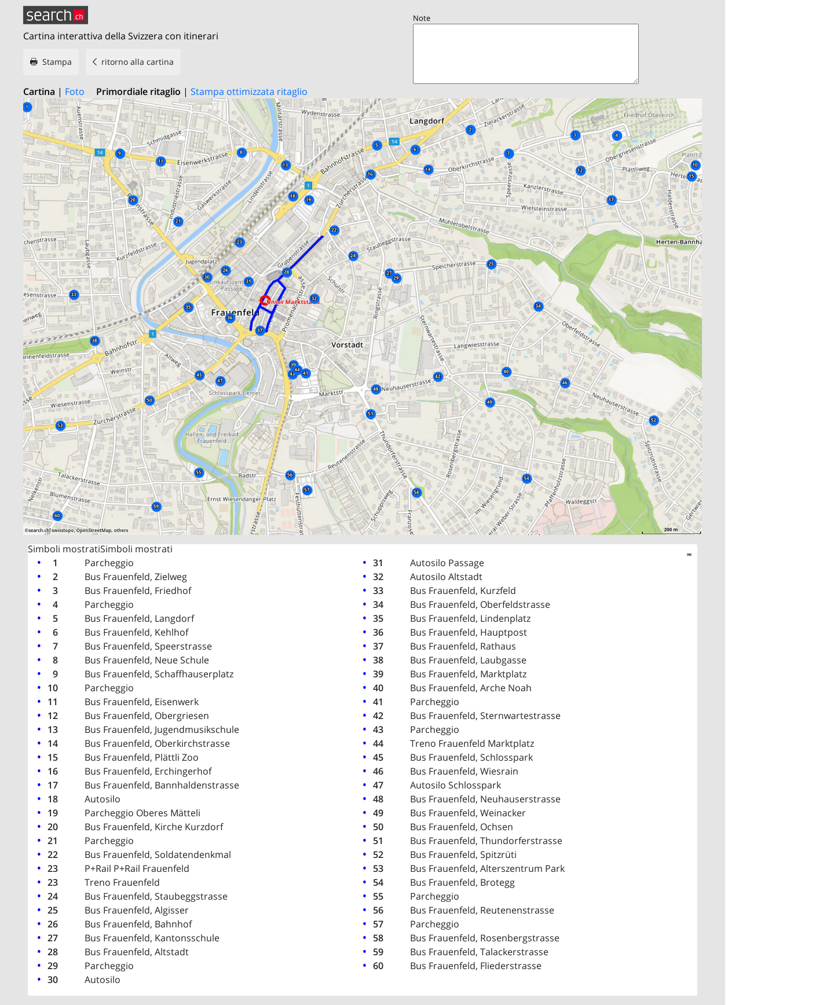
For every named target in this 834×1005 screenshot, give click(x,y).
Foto (75, 91)
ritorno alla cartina (137, 61)
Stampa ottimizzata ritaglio (249, 91)
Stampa (57, 61)
